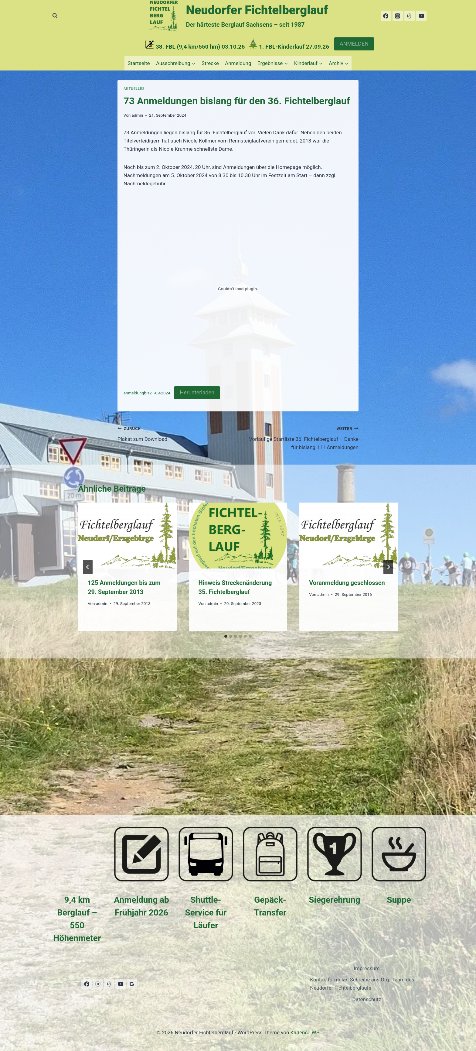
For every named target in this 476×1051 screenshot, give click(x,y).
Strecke (210, 63)
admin (137, 115)
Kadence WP (305, 1032)
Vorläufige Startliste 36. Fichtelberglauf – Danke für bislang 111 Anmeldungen (301, 437)
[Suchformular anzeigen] (54, 15)
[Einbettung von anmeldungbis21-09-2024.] (238, 288)
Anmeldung (238, 63)
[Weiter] (388, 567)
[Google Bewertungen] (132, 984)
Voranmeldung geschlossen (347, 582)
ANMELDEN (354, 43)
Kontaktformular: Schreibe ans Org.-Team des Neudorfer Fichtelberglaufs (362, 984)
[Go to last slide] (88, 567)
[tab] (225, 636)
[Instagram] (398, 16)
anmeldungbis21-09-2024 (147, 392)
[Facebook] (386, 16)
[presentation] (127, 535)
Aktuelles (134, 89)
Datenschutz (366, 999)
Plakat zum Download (175, 433)
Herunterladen (197, 392)
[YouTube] (421, 16)
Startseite (138, 63)
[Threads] (409, 16)
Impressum (367, 968)
